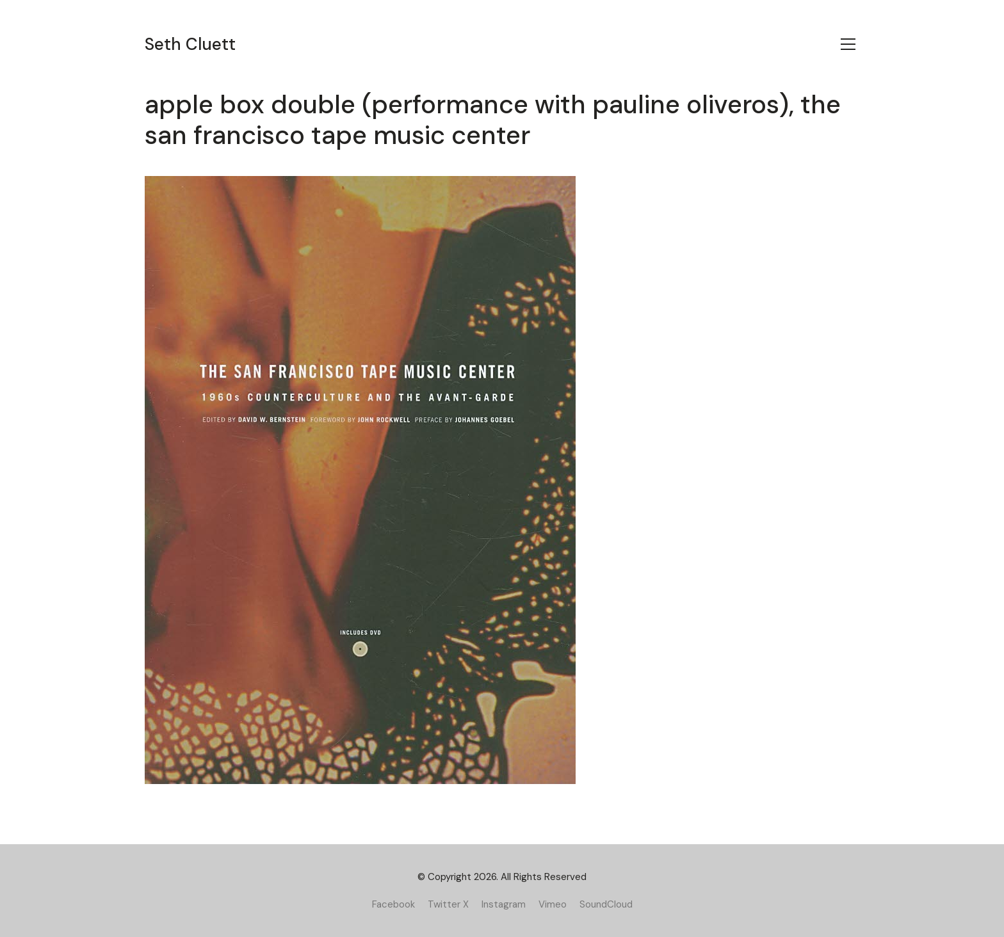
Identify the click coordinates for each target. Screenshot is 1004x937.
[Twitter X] (448, 904)
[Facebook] (393, 904)
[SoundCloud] (606, 904)
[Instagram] (504, 904)
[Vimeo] (552, 904)
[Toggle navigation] (848, 44)
